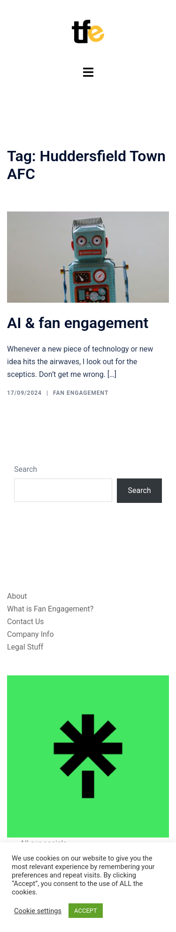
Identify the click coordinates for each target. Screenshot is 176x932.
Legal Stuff (25, 646)
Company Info (30, 634)
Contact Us (25, 621)
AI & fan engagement (77, 323)
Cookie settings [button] (37, 911)
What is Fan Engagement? (50, 608)
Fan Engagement (80, 393)
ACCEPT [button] (85, 910)
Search (25, 469)
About (17, 596)
